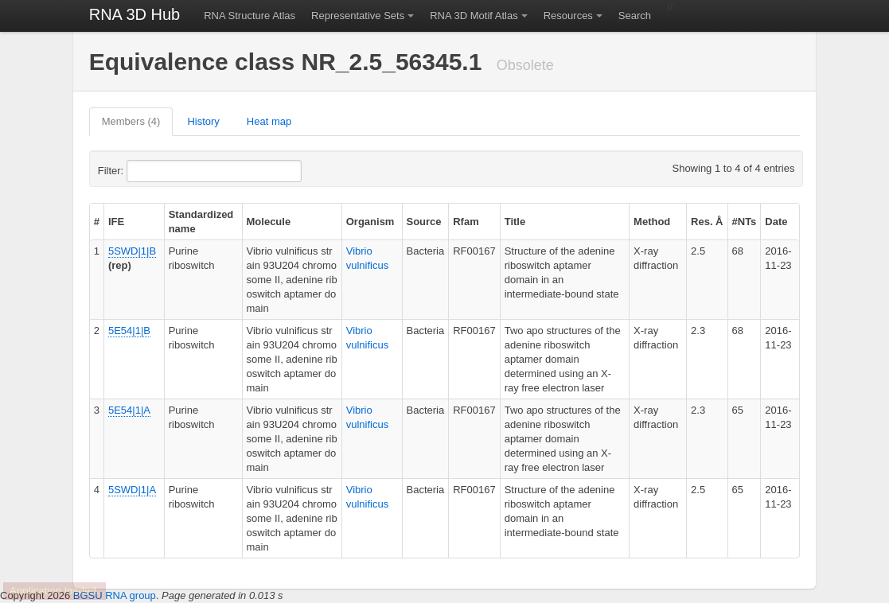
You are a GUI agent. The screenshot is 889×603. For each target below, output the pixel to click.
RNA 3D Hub (135, 14)
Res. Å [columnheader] (707, 222)
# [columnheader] (96, 222)
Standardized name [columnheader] (201, 221)
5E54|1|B (129, 331)
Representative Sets (357, 15)
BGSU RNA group (114, 595)
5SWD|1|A (132, 490)
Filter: (149, 171)
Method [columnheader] (652, 222)
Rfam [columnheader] (466, 222)
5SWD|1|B (132, 251)
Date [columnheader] (776, 222)
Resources (568, 15)
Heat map (269, 121)
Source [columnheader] (424, 222)
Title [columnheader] (515, 222)
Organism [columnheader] (370, 222)
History (203, 121)
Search (634, 15)
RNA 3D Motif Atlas (474, 15)
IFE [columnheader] (116, 222)
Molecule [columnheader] (269, 222)
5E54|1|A (129, 410)
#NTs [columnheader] (744, 222)
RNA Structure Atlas (249, 15)
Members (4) (131, 121)
